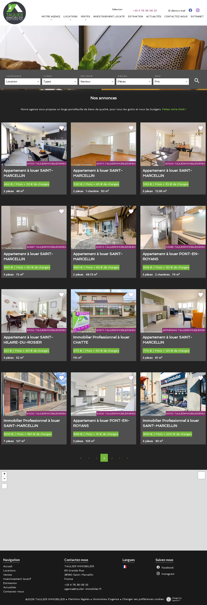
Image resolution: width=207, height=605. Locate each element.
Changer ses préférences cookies (143, 599)
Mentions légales (79, 599)
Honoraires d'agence (106, 599)
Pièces (122, 76)
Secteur (87, 76)
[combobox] (22, 81)
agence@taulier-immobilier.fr (83, 588)
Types (48, 76)
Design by (173, 599)
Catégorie (14, 76)
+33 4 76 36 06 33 (145, 10)
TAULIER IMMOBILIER (79, 566)
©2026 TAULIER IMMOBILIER (45, 599)
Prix (158, 76)
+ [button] (4, 474)
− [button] (4, 479)
